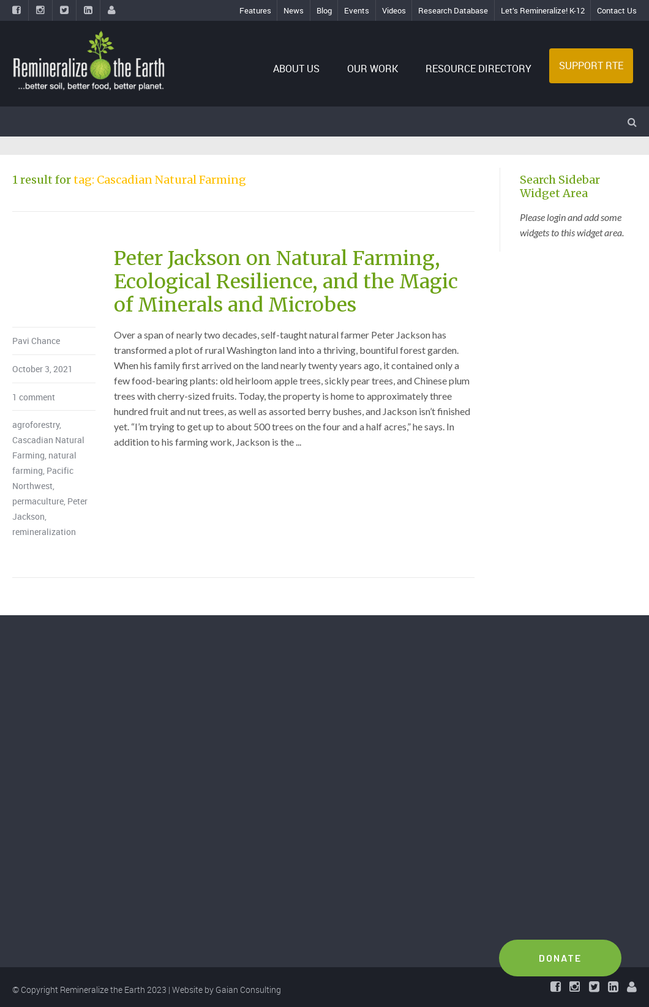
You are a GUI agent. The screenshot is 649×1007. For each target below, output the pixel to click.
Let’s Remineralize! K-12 (543, 10)
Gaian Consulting (248, 989)
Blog (324, 10)
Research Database (453, 10)
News (293, 10)
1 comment (33, 397)
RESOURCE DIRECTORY (478, 68)
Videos (394, 10)
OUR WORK (372, 68)
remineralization (44, 531)
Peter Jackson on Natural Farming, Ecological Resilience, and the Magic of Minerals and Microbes (286, 282)
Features (255, 10)
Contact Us (617, 10)
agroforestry (35, 424)
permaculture (38, 501)
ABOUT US (296, 68)
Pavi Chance (36, 340)
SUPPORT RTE (591, 65)
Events (356, 10)
